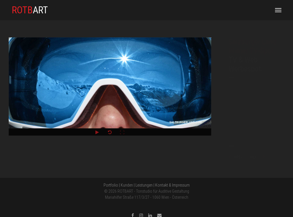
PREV (236, 157)
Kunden (127, 185)
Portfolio (111, 185)
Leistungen (144, 185)
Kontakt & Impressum (172, 185)
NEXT (257, 157)
